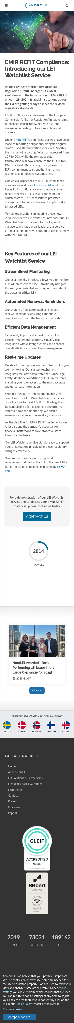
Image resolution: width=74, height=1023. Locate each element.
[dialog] (37, 997)
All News (37, 690)
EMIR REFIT (21, 139)
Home (12, 766)
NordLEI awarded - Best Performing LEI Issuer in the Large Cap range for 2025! (33, 667)
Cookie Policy (24, 1004)
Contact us (37, 516)
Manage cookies (12, 1009)
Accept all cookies (19, 1017)
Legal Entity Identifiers (41, 185)
